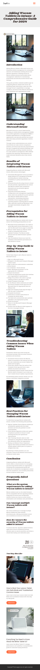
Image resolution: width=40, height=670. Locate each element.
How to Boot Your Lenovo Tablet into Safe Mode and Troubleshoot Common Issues (19, 590)
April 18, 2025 (14, 610)
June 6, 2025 (14, 559)
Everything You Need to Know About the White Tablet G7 (18, 640)
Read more (11, 602)
